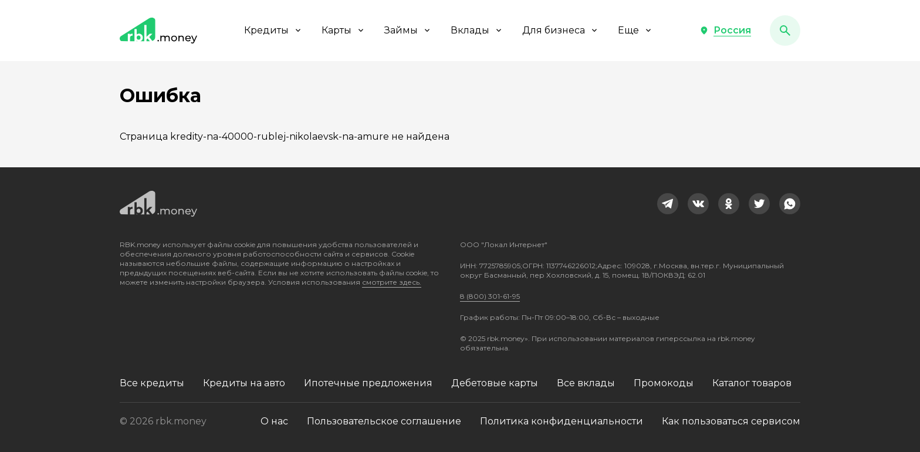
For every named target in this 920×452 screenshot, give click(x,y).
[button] (725, 30)
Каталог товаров (752, 383)
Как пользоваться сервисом (731, 421)
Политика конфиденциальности (561, 421)
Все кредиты (152, 383)
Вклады (477, 30)
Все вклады (586, 383)
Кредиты (273, 30)
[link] (667, 203)
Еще (635, 30)
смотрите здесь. (391, 282)
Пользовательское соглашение (384, 421)
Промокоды (664, 383)
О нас (274, 421)
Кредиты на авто (244, 383)
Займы (408, 30)
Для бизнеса (560, 30)
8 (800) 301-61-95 (490, 296)
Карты (344, 30)
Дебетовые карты (494, 383)
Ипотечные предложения (368, 383)
